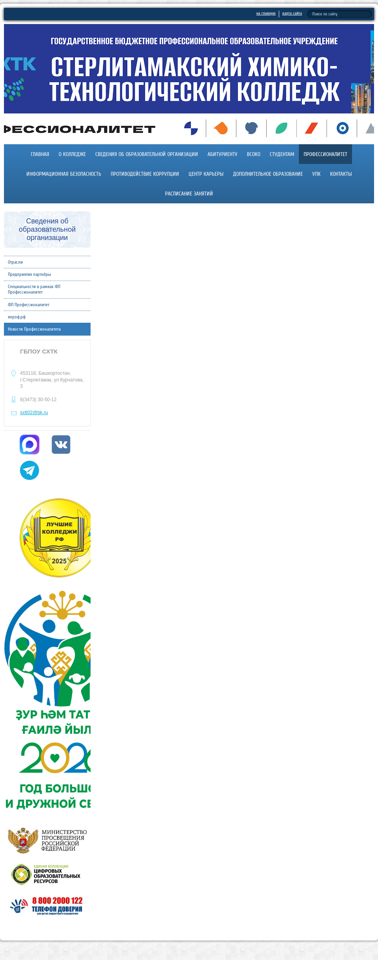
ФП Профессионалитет (28, 304)
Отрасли (15, 262)
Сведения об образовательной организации (146, 154)
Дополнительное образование (268, 174)
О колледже (72, 154)
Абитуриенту (222, 154)
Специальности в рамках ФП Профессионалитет (34, 289)
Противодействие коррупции (145, 174)
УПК (316, 174)
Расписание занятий (189, 193)
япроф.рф (17, 317)
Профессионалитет (325, 154)
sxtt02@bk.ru (34, 412)
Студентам (282, 154)
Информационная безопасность (63, 174)
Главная (40, 154)
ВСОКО (253, 154)
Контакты (341, 174)
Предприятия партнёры (29, 274)
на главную (266, 13)
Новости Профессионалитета (34, 329)
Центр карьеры (206, 174)
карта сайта (292, 13)
